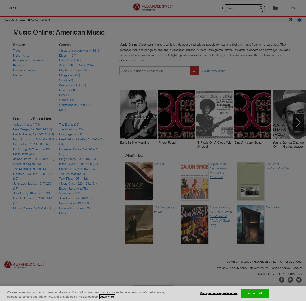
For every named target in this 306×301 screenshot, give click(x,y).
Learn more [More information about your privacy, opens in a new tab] (107, 298)
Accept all (255, 295)
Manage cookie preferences (218, 295)
